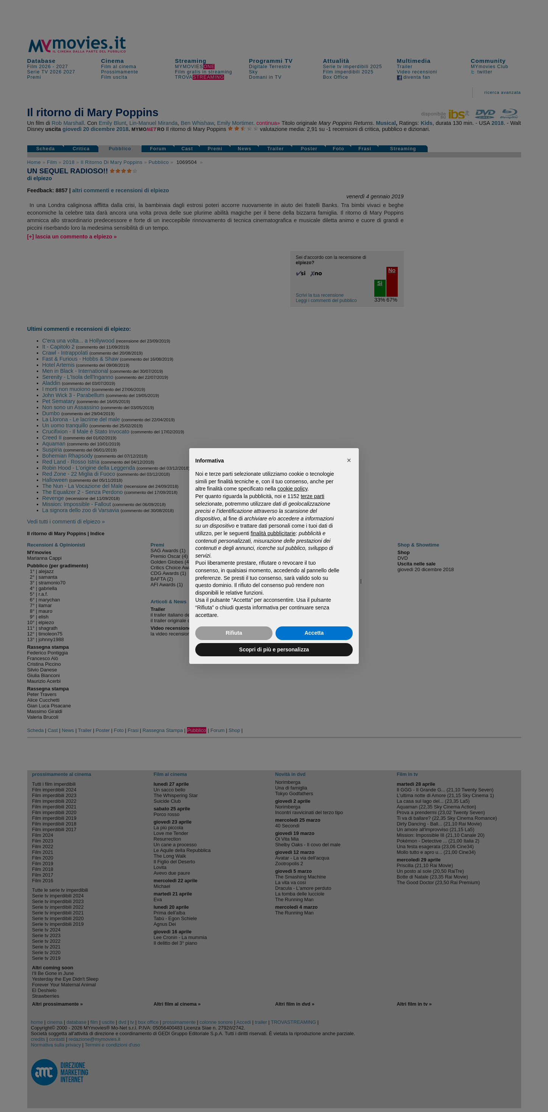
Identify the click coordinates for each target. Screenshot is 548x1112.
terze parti (312, 496)
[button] (349, 460)
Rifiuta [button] (234, 633)
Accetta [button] (314, 633)
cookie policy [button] (292, 489)
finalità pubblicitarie (273, 533)
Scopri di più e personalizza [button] (274, 649)
